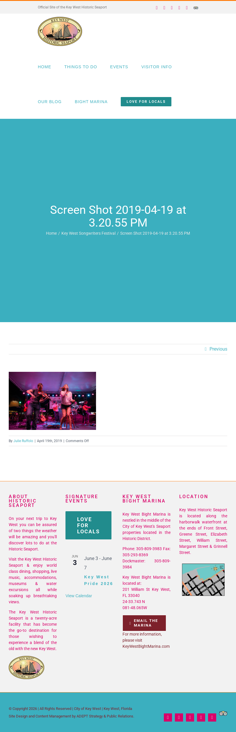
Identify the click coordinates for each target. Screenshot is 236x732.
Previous (218, 349)
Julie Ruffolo (23, 441)
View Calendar (78, 595)
